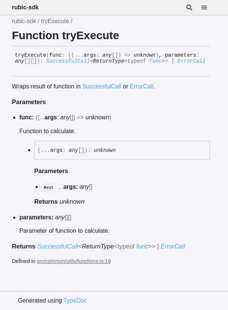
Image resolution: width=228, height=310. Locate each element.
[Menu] (208, 7)
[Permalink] (20, 67)
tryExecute (55, 21)
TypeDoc (75, 300)
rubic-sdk (25, 7)
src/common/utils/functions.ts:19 (74, 261)
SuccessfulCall (68, 61)
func (155, 61)
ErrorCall (191, 61)
